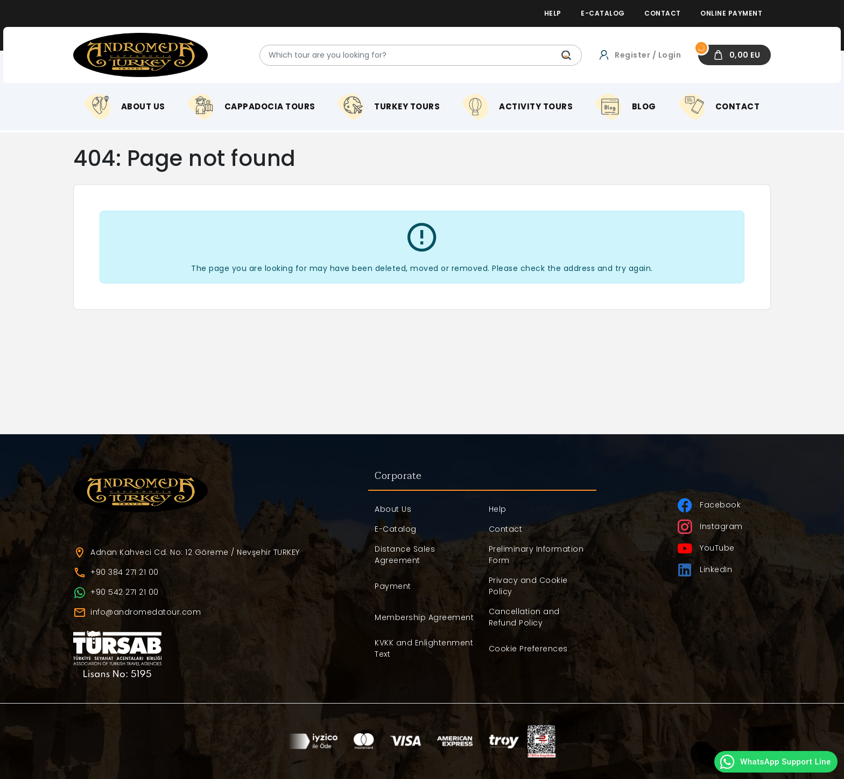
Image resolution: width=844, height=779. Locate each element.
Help (498, 509)
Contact (506, 529)
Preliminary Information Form (536, 555)
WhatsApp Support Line (775, 761)
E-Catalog (396, 529)
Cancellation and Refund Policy (524, 617)
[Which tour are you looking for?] (420, 55)
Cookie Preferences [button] (528, 648)
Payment (393, 586)
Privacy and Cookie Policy (528, 586)
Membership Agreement (424, 617)
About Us (393, 509)
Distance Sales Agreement (405, 555)
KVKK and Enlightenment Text (424, 648)
